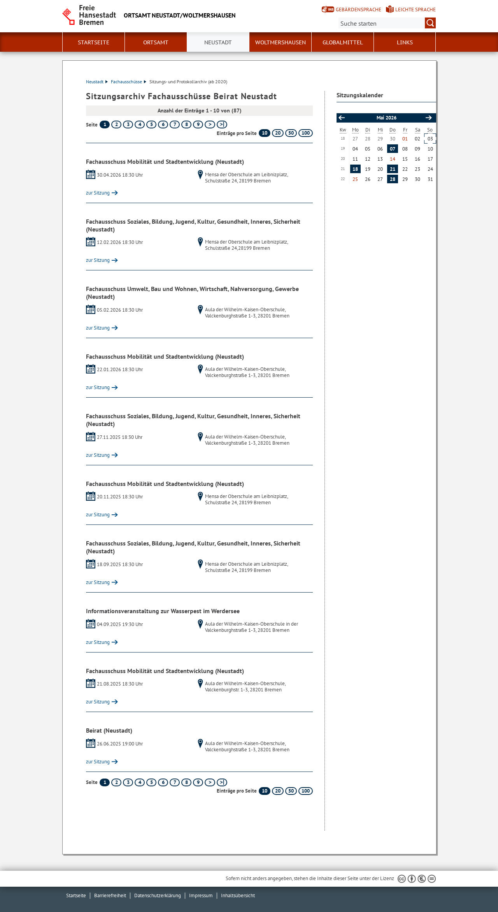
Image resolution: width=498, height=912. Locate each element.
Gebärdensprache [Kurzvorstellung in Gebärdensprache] (358, 9)
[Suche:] (387, 23)
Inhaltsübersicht (238, 895)
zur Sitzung (98, 192)
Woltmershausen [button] (280, 42)
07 (392, 149)
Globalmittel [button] (343, 42)
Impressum (201, 895)
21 (392, 169)
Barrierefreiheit (110, 895)
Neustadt (97, 81)
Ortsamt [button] (155, 42)
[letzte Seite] (222, 124)
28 (392, 179)
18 (355, 169)
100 (306, 133)
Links (405, 42)
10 (264, 133)
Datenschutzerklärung (157, 895)
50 (291, 133)
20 (278, 133)
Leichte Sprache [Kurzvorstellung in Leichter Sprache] (415, 9)
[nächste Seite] (210, 124)
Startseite (93, 42)
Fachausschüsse (128, 81)
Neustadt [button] (218, 42)
